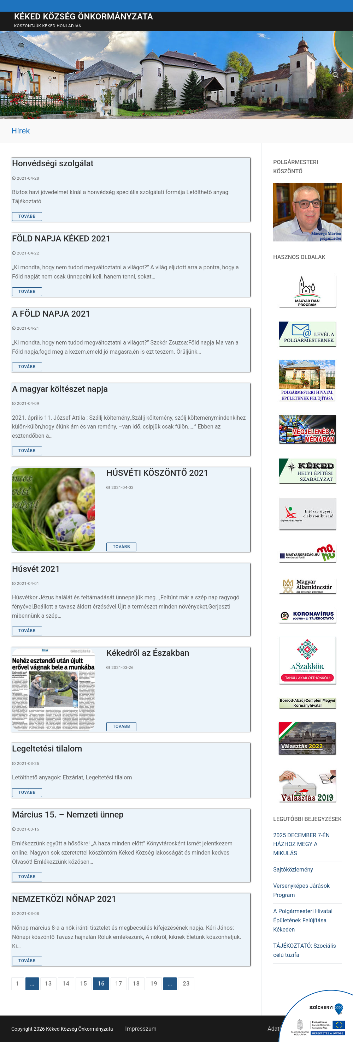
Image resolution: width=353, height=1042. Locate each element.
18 (136, 983)
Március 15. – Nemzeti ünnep (68, 815)
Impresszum (140, 1028)
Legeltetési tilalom (47, 749)
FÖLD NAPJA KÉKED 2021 (61, 239)
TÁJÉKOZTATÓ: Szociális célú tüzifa (304, 950)
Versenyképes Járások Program (301, 890)
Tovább (27, 216)
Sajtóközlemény (293, 869)
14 (66, 983)
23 (186, 983)
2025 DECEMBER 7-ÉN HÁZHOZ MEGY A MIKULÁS (301, 844)
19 (154, 983)
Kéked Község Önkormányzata (83, 17)
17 (118, 983)
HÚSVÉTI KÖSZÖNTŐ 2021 (157, 473)
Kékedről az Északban (147, 653)
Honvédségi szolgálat (53, 163)
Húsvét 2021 (36, 569)
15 (83, 983)
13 (48, 983)
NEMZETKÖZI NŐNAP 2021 (64, 899)
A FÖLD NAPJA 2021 (51, 314)
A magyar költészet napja (60, 389)
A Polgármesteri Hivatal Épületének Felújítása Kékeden (303, 920)
